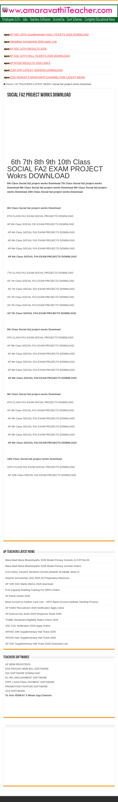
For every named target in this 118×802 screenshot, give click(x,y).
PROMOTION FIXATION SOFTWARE (26, 686)
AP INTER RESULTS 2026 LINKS (29, 63)
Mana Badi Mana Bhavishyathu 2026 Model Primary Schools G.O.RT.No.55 (47, 560)
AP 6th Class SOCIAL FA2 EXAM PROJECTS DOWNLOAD (41, 232)
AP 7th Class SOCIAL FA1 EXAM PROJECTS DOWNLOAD (41, 280)
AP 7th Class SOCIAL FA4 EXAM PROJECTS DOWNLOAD (42, 313)
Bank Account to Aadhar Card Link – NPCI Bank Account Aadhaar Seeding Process (51, 601)
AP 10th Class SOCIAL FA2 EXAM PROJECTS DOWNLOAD (42, 475)
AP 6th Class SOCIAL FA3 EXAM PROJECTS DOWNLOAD (41, 248)
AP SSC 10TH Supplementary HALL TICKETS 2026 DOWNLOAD (49, 34)
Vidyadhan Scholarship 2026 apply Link (33, 41)
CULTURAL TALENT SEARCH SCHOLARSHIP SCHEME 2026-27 (42, 572)
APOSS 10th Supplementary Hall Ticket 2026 (30, 631)
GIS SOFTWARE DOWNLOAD (22, 673)
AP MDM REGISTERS (18, 664)
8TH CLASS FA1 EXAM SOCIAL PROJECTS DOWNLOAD (40, 337)
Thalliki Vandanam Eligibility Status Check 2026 (31, 619)
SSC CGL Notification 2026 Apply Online (27, 625)
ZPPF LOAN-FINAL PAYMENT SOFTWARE (29, 682)
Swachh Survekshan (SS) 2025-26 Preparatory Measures (37, 578)
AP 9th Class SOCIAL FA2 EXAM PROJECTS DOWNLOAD (41, 418)
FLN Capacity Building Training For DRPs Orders (32, 589)
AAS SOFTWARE (15, 690)
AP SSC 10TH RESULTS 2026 (28, 48)
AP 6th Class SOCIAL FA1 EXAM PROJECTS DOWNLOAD (41, 224)
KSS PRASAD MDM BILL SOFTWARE (27, 668)
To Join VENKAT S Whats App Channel (28, 695)
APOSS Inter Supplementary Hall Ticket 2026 (30, 637)
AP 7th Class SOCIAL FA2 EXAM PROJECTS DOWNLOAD (41, 289)
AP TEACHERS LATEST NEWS (33, 84)
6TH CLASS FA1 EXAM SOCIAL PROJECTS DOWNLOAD (40, 216)
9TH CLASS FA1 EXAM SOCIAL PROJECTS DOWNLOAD (40, 402)
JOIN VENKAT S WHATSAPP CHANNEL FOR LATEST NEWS (47, 77)
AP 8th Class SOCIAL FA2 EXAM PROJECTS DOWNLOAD (41, 353)
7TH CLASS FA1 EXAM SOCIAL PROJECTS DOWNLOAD (40, 272)
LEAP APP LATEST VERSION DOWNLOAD (36, 70)
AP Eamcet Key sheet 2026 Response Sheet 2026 (33, 613)
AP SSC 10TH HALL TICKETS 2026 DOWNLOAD (39, 55)
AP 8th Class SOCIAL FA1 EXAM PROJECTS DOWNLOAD (41, 345)
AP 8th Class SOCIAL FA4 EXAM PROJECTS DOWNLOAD (43, 378)
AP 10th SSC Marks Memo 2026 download (29, 584)
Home (8, 84)
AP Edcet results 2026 (17, 595)
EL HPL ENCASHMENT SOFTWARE (26, 677)
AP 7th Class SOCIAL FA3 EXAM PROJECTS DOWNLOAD (41, 305)
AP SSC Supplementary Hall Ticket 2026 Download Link (36, 643)
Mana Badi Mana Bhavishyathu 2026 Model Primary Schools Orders (43, 566)
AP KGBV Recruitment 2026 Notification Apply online (34, 607)
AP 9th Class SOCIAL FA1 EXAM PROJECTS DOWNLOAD (41, 410)
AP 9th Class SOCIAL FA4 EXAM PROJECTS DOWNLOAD (43, 442)
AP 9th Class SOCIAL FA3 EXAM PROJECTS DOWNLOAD (42, 434)
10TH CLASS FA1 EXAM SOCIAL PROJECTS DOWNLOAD (41, 467)
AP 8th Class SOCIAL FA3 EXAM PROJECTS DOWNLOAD (42, 369)
